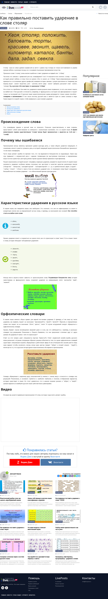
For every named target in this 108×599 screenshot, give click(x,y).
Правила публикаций (33, 583)
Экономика (86, 112)
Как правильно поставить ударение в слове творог (12, 528)
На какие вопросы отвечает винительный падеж (37, 528)
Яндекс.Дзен (26, 456)
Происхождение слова (13, 107)
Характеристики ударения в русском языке (19, 110)
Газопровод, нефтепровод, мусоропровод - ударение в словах (66, 557)
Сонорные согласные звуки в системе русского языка (12, 557)
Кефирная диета (88, 135)
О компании (58, 581)
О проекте (32, 2)
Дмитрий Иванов (39, 28)
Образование (18, 13)
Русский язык (3, 28)
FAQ (29, 590)
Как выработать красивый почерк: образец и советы (39, 557)
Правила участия (32, 581)
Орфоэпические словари (14, 112)
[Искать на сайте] (62, 7)
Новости (14, 2)
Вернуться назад (102, 13)
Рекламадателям (59, 586)
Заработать (32, 595)
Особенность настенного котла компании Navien (93, 95)
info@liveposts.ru (86, 581)
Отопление (86, 92)
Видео (26, 2)
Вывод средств (32, 586)
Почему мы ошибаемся (13, 108)
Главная (5, 2)
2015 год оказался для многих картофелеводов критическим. (93, 116)
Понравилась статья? (40, 450)
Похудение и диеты (88, 132)
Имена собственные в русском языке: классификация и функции (40, 499)
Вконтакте (55, 456)
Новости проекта (59, 583)
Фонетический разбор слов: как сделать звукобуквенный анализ (10, 499)
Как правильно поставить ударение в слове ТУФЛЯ (67, 499)
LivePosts (3, 13)
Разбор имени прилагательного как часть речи (66, 528)
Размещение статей (33, 588)
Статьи (20, 2)
